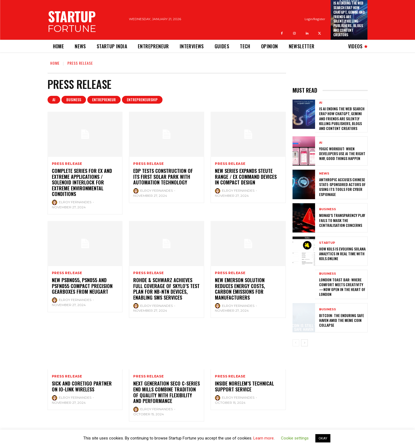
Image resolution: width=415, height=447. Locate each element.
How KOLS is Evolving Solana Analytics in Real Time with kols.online (342, 253)
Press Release (67, 163)
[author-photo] (55, 202)
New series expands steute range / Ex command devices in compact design (246, 176)
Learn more (263, 438)
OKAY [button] (323, 438)
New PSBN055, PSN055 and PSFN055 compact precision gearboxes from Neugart (82, 286)
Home (55, 63)
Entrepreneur (104, 100)
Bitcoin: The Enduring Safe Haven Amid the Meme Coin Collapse (341, 320)
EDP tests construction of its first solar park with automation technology (163, 176)
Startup (327, 242)
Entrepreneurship (142, 100)
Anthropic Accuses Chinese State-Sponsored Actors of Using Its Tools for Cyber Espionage (342, 187)
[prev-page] (296, 342)
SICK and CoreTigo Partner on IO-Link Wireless (82, 386)
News (324, 173)
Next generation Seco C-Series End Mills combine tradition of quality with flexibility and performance (166, 392)
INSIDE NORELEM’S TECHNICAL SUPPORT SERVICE (244, 386)
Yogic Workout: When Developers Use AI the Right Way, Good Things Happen (342, 153)
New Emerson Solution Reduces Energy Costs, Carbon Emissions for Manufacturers (240, 289)
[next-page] (304, 342)
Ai (54, 100)
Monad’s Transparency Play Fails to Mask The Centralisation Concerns (342, 220)
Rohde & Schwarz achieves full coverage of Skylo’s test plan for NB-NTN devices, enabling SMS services (166, 289)
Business (74, 100)
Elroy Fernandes (75, 202)
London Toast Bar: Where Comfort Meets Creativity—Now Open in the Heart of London (342, 287)
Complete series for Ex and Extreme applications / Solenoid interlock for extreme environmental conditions (82, 182)
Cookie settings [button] (295, 438)
